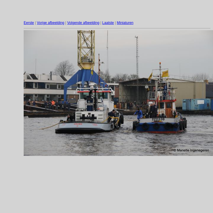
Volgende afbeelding (83, 23)
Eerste (29, 23)
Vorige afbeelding (50, 23)
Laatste (108, 23)
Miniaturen (125, 23)
